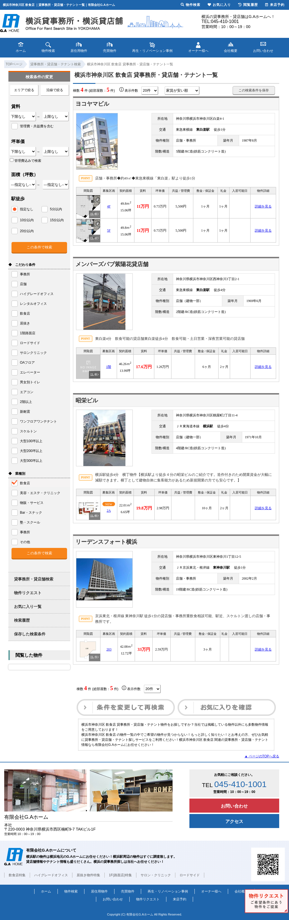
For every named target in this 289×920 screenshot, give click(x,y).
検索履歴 (22, 620)
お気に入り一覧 (28, 606)
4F (109, 206)
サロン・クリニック (156, 875)
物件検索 (71, 891)
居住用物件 (99, 891)
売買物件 (127, 891)
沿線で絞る (54, 90)
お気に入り (219, 5)
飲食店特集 (17, 875)
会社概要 (241, 891)
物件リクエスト (28, 593)
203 (108, 649)
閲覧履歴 (248, 5)
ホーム (46, 891)
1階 (108, 367)
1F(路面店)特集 (120, 875)
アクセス (234, 821)
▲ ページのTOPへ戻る (261, 756)
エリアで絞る (24, 90)
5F (109, 230)
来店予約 (179, 899)
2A (109, 511)
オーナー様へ (211, 891)
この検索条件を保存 (253, 90)
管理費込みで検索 (25, 160)
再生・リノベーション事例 (168, 891)
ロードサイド (190, 875)
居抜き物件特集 (88, 875)
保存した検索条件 (29, 634)
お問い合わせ (234, 806)
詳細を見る (263, 206)
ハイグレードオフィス (51, 875)
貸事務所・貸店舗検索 (33, 579)
